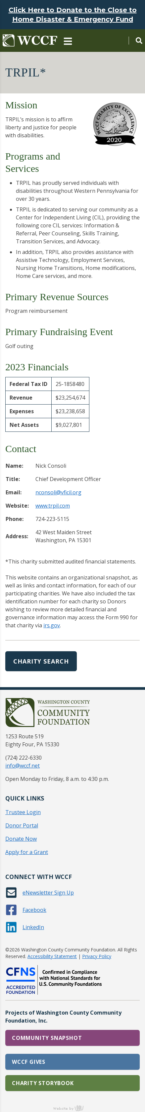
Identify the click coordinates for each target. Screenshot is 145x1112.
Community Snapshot (47, 1038)
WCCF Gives (28, 1061)
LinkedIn (33, 927)
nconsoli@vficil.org (58, 492)
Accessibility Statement (52, 956)
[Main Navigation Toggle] (68, 40)
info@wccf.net (22, 765)
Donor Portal (21, 825)
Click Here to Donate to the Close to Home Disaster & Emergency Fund (73, 14)
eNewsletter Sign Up (48, 892)
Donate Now (21, 838)
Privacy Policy (96, 956)
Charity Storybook (43, 1083)
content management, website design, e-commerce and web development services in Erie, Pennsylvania (72, 1108)
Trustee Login (23, 812)
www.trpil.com (52, 505)
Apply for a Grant (26, 852)
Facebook (34, 910)
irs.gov (51, 625)
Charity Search (41, 661)
